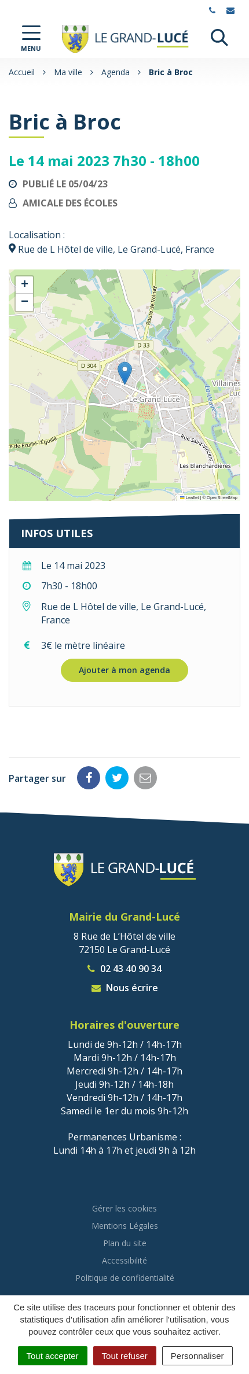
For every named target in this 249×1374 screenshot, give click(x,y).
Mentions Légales (124, 1225)
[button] (125, 373)
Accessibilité (124, 1260)
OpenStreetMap (222, 497)
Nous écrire (124, 987)
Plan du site (125, 1243)
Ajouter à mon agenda (124, 669)
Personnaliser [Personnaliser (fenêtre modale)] (197, 1356)
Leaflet (189, 497)
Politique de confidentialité (124, 1277)
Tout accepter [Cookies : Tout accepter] (53, 1356)
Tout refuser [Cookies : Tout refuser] (125, 1356)
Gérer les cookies (124, 1208)
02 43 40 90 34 (124, 968)
